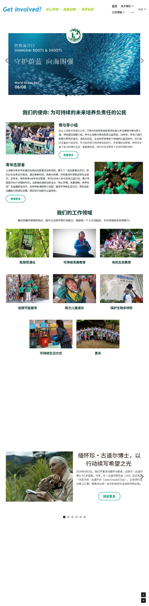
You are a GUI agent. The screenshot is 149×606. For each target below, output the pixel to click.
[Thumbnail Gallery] (28, 386)
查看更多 (68, 152)
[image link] (22, 6)
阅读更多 (109, 494)
